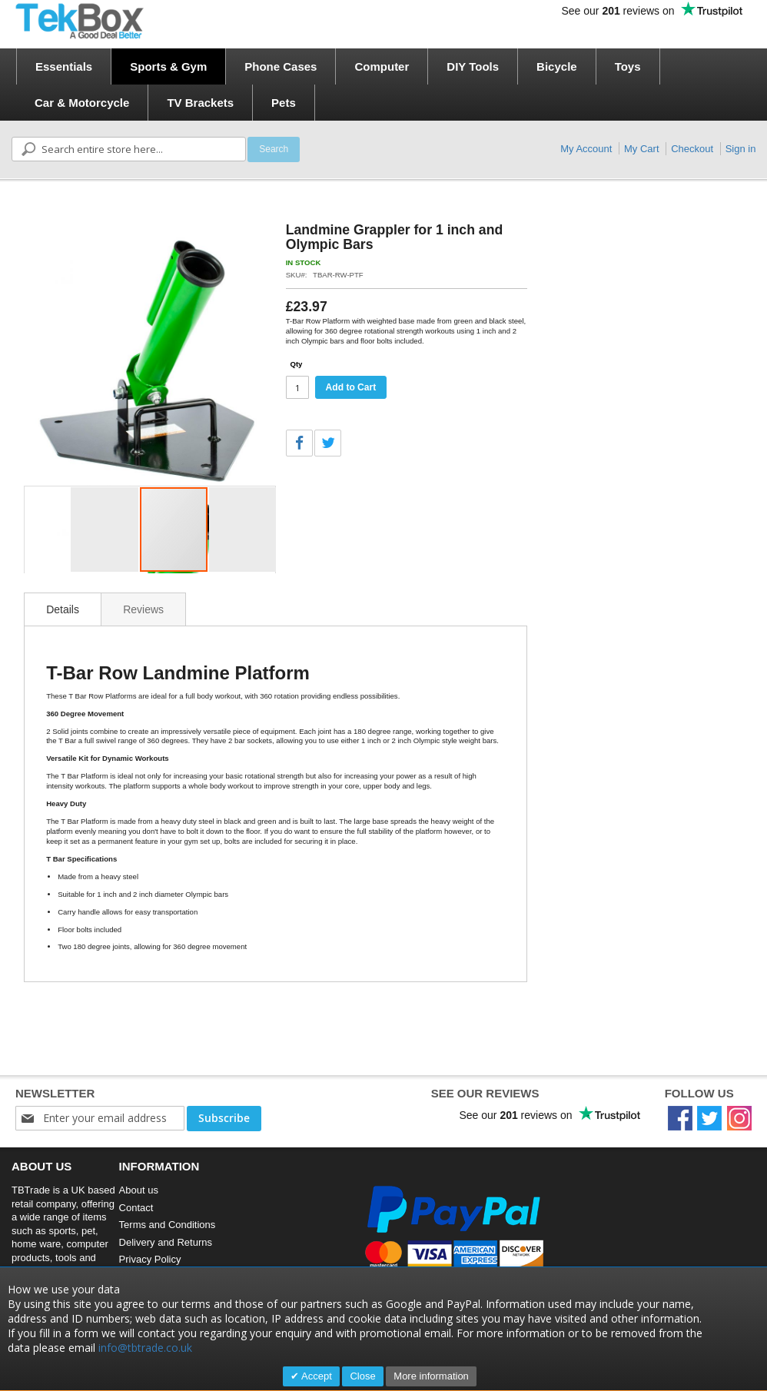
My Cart (641, 148)
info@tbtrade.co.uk (145, 1347)
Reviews (143, 609)
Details (62, 609)
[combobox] (129, 149)
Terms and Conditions (167, 1224)
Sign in (740, 148)
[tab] (62, 609)
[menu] (388, 84)
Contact (136, 1207)
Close (362, 1376)
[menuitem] (63, 66)
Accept (315, 1376)
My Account (586, 148)
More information (431, 1376)
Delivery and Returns (165, 1242)
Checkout (692, 148)
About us (138, 1190)
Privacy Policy (150, 1259)
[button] (105, 529)
